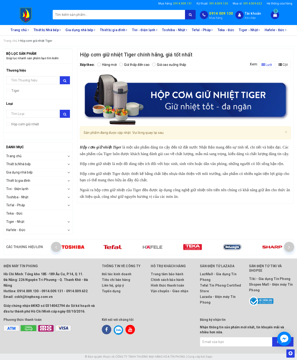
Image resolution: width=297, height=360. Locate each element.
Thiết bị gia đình (113, 30)
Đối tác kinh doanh (117, 274)
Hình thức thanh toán (167, 285)
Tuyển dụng (111, 291)
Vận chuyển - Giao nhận (169, 291)
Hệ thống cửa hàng (279, 3)
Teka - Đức (226, 30)
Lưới (267, 65)
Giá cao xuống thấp (169, 65)
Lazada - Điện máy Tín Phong (218, 299)
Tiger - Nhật (249, 30)
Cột (283, 65)
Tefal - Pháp (202, 30)
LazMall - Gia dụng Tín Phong (218, 277)
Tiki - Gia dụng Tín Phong (269, 279)
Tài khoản (253, 13)
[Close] (286, 132)
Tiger (15, 91)
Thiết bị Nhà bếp (47, 30)
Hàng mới (107, 65)
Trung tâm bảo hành (167, 274)
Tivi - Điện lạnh (145, 30)
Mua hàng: (175, 3)
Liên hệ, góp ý (113, 285)
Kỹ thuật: (212, 3)
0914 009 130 (221, 13)
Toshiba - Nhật (174, 30)
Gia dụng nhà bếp (80, 30)
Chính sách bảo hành (167, 280)
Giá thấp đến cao (134, 65)
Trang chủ (20, 30)
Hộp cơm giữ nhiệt (25, 124)
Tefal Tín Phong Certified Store (220, 288)
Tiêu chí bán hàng (116, 280)
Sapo (209, 356)
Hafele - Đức (276, 30)
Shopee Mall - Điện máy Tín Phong (271, 287)
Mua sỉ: (247, 3)
